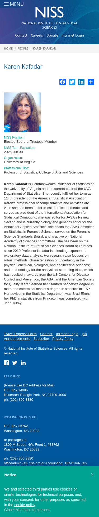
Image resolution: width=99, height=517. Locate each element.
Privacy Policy (63, 338)
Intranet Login (73, 35)
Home (8, 48)
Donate (52, 35)
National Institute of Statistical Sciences (50, 25)
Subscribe (41, 338)
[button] (92, 474)
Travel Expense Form (20, 333)
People (22, 48)
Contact (21, 35)
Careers (37, 35)
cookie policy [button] (24, 505)
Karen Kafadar (44, 48)
